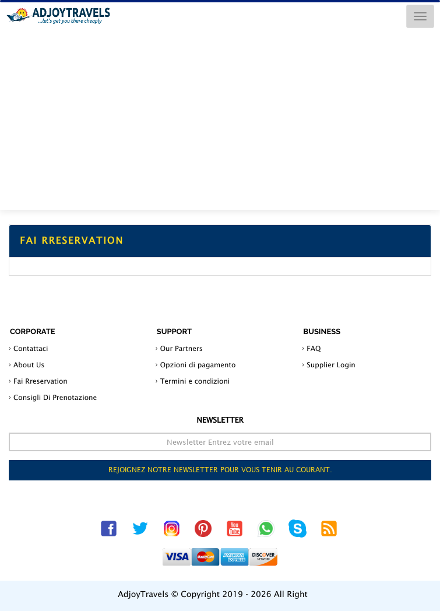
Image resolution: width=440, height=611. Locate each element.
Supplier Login (331, 364)
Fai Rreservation (40, 381)
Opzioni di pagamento (198, 364)
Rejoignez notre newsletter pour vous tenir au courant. (220, 469)
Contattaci (30, 348)
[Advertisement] (220, 122)
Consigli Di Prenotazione (55, 397)
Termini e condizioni (195, 381)
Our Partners (181, 348)
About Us (28, 364)
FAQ (314, 348)
